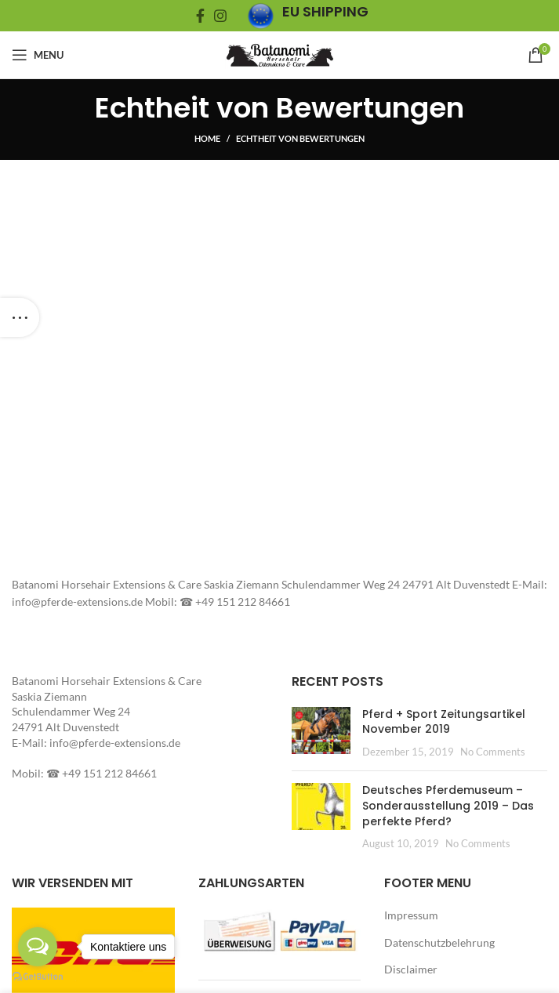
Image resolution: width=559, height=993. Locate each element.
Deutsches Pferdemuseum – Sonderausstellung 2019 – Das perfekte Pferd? (448, 805)
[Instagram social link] (220, 15)
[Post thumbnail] (321, 733)
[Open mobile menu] (37, 55)
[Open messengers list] (37, 946)
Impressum (411, 915)
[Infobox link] (307, 16)
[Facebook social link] (200, 15)
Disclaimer (410, 969)
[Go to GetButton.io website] (38, 977)
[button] (321, 730)
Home (207, 138)
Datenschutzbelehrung (439, 942)
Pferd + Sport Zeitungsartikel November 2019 (443, 722)
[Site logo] (280, 53)
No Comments (492, 752)
